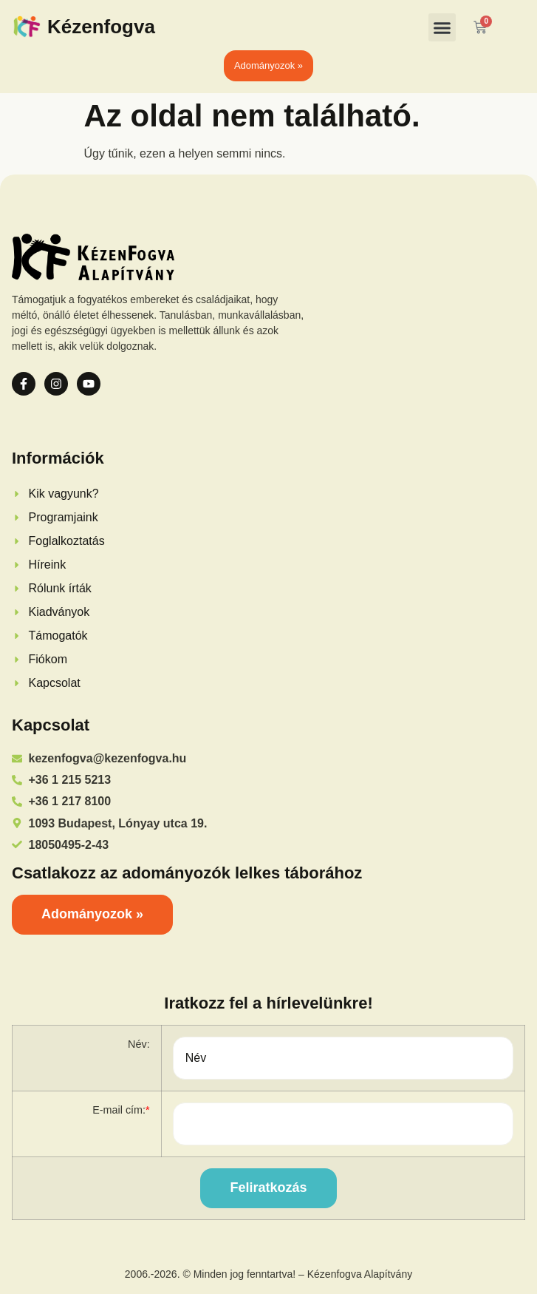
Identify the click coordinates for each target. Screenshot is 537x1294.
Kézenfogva (101, 27)
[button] (442, 27)
